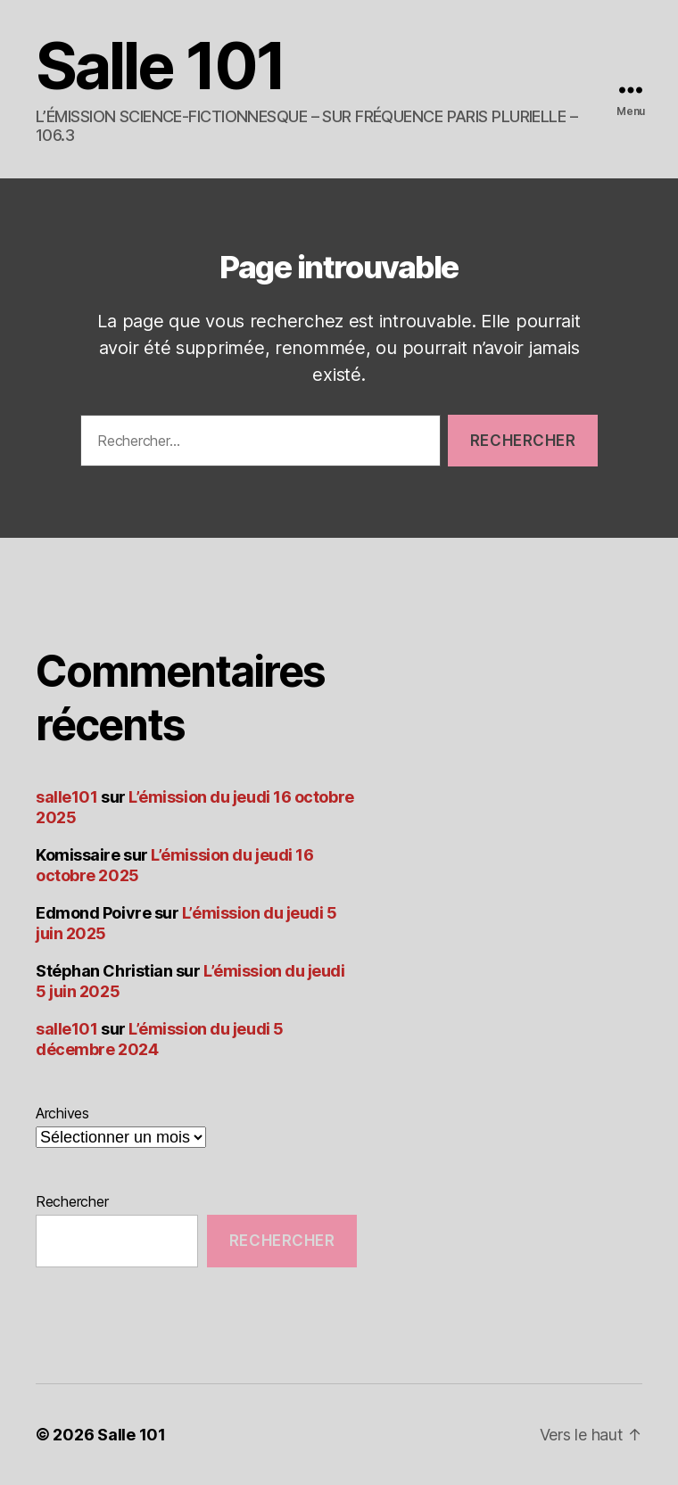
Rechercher (72, 1201)
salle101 (66, 797)
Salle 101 (160, 66)
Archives (62, 1113)
